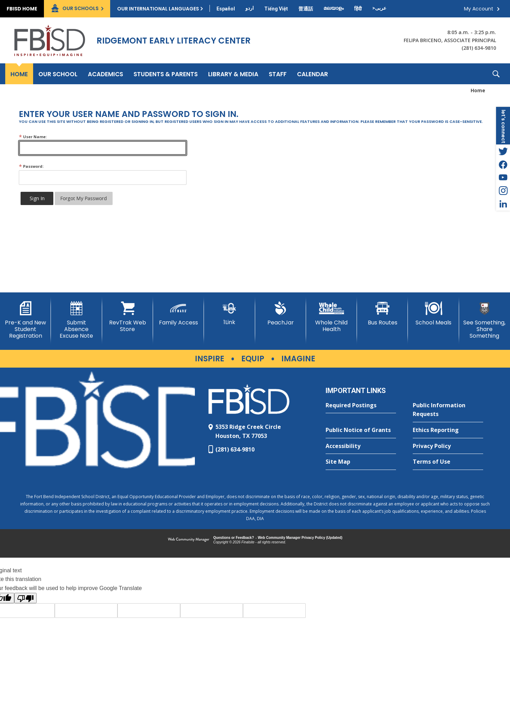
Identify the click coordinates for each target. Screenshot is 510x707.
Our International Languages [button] (158, 8)
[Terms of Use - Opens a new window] (448, 462)
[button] (496, 73)
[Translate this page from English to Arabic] (379, 8)
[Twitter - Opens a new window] (503, 151)
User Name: (33, 136)
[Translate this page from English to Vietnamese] (276, 8)
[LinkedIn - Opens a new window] (503, 204)
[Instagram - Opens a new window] (503, 190)
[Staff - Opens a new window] (278, 73)
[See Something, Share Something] (485, 320)
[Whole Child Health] (331, 317)
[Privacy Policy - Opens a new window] (448, 446)
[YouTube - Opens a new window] (503, 177)
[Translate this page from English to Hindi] (358, 8)
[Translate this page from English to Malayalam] (333, 8)
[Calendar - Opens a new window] (312, 73)
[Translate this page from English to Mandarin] (306, 8)
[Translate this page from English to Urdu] (249, 8)
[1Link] (229, 313)
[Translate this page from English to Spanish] (225, 8)
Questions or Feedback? (233, 538)
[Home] (19, 73)
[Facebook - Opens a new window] (503, 164)
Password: (31, 166)
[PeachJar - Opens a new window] (281, 313)
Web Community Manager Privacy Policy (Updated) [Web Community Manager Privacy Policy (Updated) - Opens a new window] (300, 538)
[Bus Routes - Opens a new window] (382, 313)
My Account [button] (478, 8)
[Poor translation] (25, 598)
